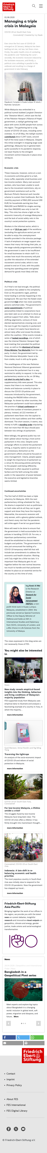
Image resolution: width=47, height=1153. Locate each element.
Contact (11, 1073)
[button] (8, 1023)
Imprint (11, 1079)
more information (15, 715)
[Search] (34, 6)
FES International (16, 1104)
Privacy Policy (14, 1085)
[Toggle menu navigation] (40, 6)
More (16, 1016)
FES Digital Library (17, 1110)
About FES (12, 1099)
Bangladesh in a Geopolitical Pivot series (20, 973)
